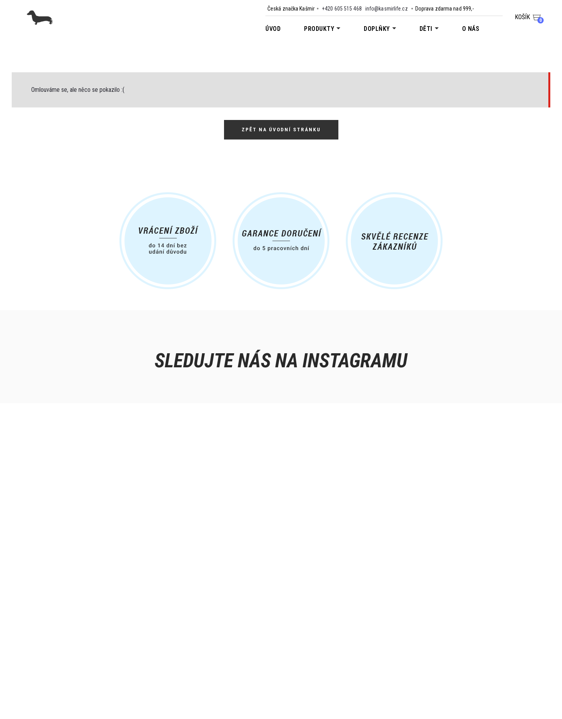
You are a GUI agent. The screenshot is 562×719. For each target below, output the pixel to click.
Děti (426, 28)
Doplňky (377, 28)
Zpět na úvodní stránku (281, 130)
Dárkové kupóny (174, 647)
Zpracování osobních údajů (96, 647)
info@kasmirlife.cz (386, 8)
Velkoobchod (170, 637)
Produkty (319, 28)
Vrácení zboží (79, 657)
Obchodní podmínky (87, 637)
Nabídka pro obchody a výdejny (192, 627)
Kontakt (72, 616)
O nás (471, 28)
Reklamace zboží (83, 667)
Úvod (273, 28)
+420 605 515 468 (342, 8)
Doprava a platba (83, 627)
